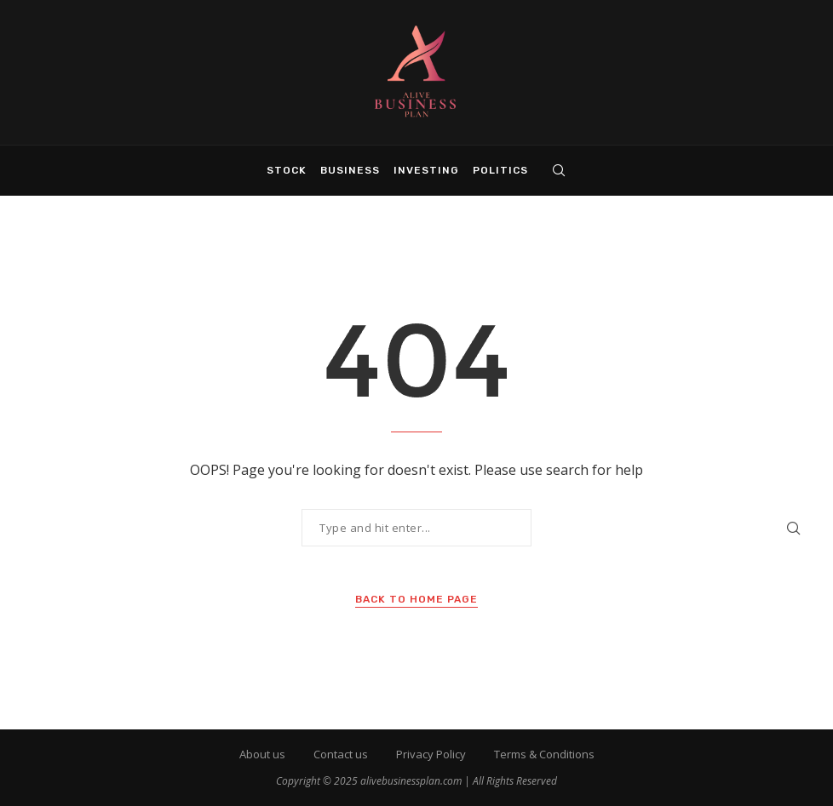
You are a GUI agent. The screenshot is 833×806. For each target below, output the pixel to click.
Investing (426, 170)
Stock (287, 170)
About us (262, 754)
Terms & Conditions (544, 754)
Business (350, 170)
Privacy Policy (431, 754)
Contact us (340, 754)
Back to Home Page (416, 599)
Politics (500, 170)
